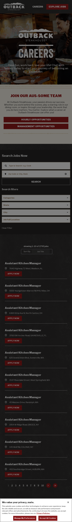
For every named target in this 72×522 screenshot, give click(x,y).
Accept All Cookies (48, 518)
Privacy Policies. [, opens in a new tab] (43, 513)
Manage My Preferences (24, 518)
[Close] (68, 502)
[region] (36, 510)
